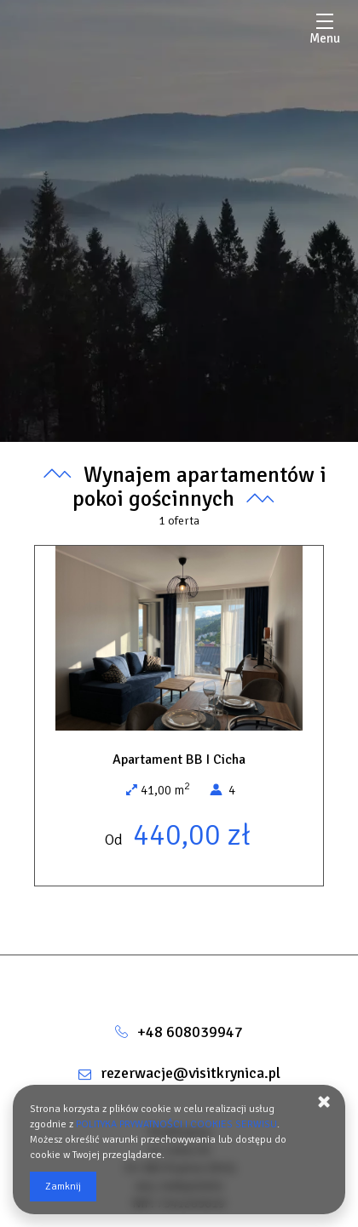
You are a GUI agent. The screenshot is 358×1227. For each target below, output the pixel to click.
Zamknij (63, 1186)
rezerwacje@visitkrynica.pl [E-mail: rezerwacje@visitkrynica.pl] (190, 1073)
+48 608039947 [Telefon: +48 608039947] (190, 1032)
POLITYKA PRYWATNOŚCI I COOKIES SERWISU (176, 1124)
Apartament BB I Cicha (179, 759)
